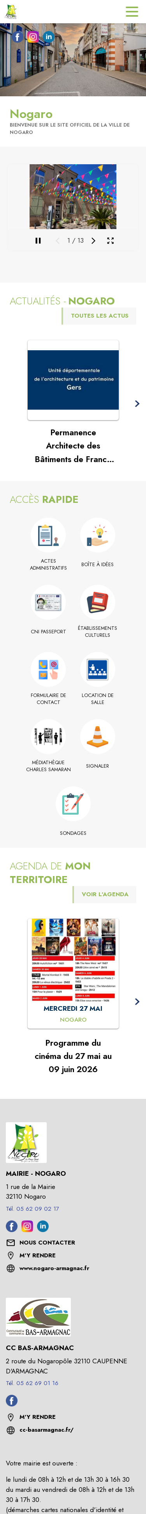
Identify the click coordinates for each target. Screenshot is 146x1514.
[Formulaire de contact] (48, 699)
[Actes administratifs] (48, 565)
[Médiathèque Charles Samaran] (48, 766)
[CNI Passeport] (48, 631)
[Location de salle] (98, 699)
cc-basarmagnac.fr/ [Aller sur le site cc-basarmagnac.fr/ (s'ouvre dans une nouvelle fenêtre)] (46, 1429)
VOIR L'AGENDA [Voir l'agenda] (105, 894)
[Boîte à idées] (98, 564)
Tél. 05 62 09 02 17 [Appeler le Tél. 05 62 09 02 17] (32, 1209)
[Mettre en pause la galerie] (38, 241)
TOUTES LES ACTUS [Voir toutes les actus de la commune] (99, 315)
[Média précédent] (57, 241)
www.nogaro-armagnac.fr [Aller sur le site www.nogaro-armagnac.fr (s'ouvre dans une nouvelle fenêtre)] (54, 1268)
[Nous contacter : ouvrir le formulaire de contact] (47, 1243)
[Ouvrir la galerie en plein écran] (110, 240)
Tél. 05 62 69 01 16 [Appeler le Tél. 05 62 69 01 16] (32, 1383)
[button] (137, 403)
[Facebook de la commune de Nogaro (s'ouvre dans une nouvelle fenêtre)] (15, 38)
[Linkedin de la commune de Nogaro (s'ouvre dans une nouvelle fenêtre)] (47, 38)
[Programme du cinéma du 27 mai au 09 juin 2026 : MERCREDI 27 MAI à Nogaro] (73, 1020)
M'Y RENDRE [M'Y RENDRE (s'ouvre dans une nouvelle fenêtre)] (37, 1255)
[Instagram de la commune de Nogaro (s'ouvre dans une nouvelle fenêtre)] (31, 38)
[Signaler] (98, 766)
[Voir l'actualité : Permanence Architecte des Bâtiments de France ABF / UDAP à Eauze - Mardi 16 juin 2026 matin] (73, 380)
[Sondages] (73, 833)
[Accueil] (11, 11)
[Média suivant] (93, 241)
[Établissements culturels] (98, 632)
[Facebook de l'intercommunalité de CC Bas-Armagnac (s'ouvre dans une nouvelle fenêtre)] (12, 1404)
